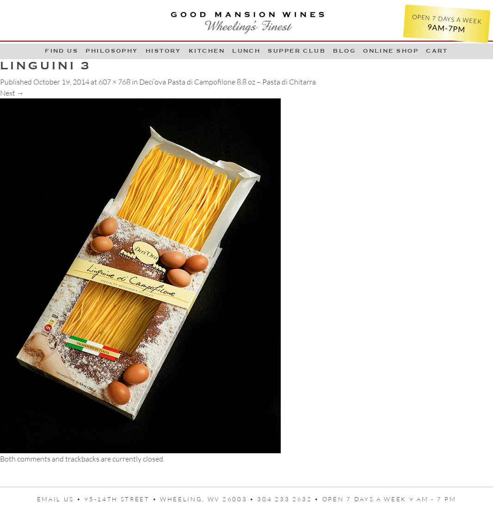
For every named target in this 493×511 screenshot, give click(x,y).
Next (12, 92)
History (163, 51)
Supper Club (297, 51)
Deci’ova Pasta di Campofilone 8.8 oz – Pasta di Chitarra (227, 81)
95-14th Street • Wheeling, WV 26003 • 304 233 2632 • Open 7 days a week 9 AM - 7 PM (270, 499)
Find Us (61, 51)
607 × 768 (114, 81)
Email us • (61, 499)
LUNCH (246, 51)
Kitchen (207, 51)
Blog (344, 51)
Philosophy (112, 51)
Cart (437, 51)
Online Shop (391, 51)
